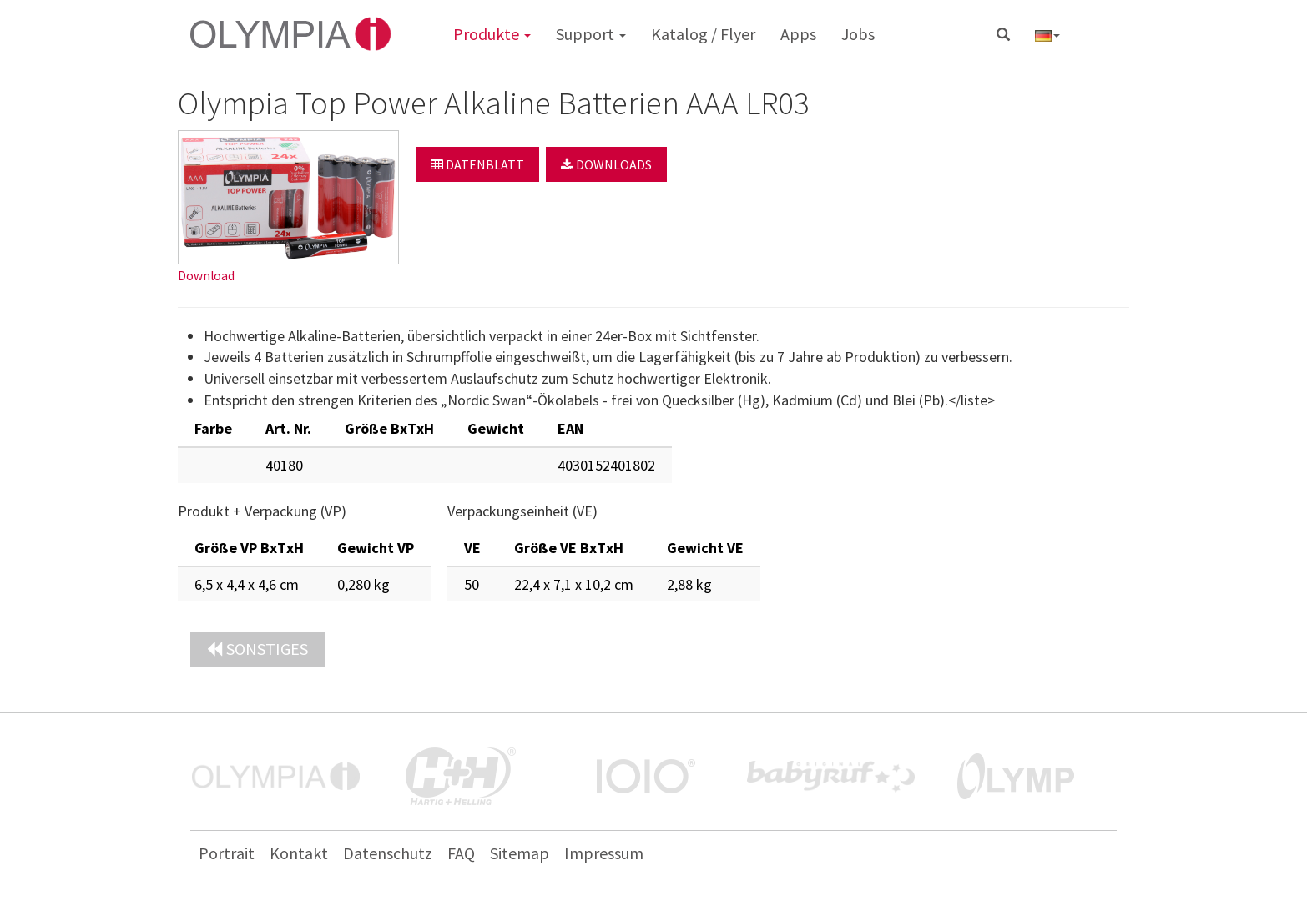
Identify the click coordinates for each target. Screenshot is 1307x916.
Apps (798, 33)
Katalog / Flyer (703, 33)
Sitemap (519, 853)
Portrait (227, 853)
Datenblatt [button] (477, 164)
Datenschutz (387, 853)
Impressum (603, 853)
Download (206, 276)
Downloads (606, 164)
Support (591, 33)
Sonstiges (257, 648)
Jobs (858, 33)
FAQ (461, 853)
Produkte (492, 33)
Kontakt (299, 853)
